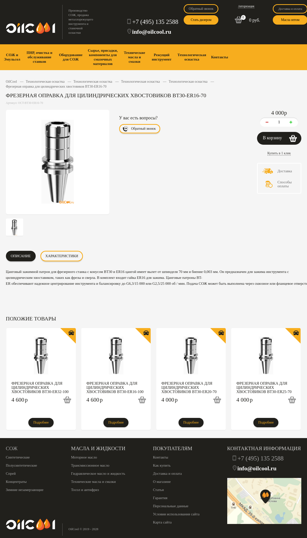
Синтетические (18, 457)
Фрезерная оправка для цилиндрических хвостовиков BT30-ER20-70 (189, 387)
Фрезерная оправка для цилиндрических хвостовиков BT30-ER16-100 (115, 387)
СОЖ (11, 448)
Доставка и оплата (167, 473)
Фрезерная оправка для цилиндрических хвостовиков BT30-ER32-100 (40, 387)
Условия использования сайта (176, 514)
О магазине (162, 482)
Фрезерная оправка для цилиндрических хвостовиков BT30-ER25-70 (263, 387)
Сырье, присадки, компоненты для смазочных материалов (103, 57)
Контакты (219, 57)
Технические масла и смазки (134, 57)
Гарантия (160, 498)
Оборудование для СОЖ (70, 57)
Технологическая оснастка (192, 57)
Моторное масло (84, 457)
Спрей (11, 473)
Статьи (158, 490)
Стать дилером (201, 20)
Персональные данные (170, 506)
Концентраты (16, 482)
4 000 (170, 400)
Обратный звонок (201, 9)
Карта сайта (162, 522)
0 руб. (254, 20)
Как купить (162, 465)
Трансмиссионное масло (90, 465)
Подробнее (40, 422)
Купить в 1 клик (279, 153)
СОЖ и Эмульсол (12, 57)
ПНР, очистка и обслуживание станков (39, 57)
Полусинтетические (21, 465)
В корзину (272, 137)
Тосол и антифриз (85, 490)
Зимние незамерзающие (25, 490)
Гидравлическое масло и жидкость (98, 473)
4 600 (20, 400)
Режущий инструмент (162, 57)
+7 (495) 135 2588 (155, 21)
